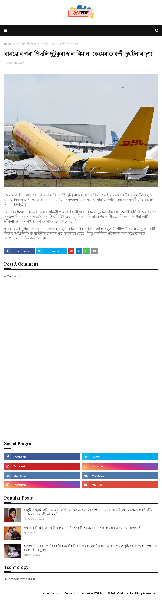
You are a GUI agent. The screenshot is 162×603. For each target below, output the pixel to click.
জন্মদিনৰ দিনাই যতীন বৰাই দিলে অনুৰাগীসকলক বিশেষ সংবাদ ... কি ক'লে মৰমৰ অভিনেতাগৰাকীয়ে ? (82, 528)
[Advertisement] (81, 404)
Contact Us (71, 593)
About (56, 593)
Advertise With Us (93, 593)
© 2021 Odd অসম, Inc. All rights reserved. (133, 593)
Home (7, 43)
